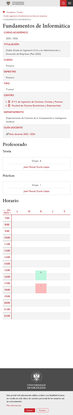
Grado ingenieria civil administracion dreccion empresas (25, 16)
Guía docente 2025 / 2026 (22, 134)
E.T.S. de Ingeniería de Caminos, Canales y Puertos (37, 101)
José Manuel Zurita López (36, 167)
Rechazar (42, 410)
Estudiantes (11, 12)
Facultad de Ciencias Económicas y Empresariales (36, 105)
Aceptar (30, 410)
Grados (20, 12)
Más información (14, 405)
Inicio (4, 12)
